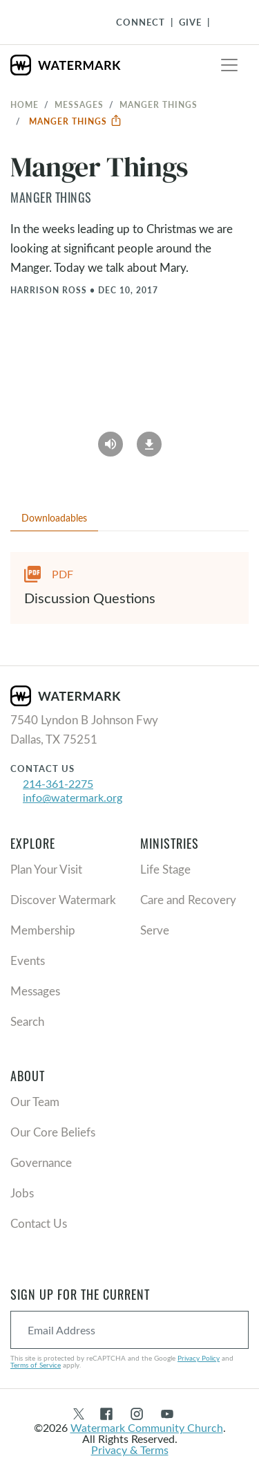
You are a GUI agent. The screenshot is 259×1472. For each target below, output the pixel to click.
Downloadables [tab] (54, 517)
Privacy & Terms (130, 1449)
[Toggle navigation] (229, 65)
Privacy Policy (199, 1358)
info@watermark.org (72, 797)
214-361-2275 (58, 783)
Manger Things (75, 121)
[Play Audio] (110, 440)
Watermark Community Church (146, 1427)
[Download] (149, 440)
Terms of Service (35, 1365)
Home (24, 104)
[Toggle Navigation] (225, 22)
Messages (79, 104)
